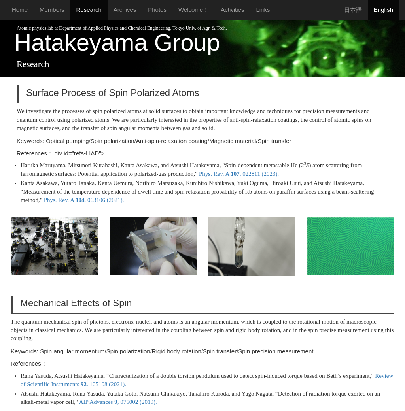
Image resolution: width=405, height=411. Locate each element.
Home (20, 9)
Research (89, 9)
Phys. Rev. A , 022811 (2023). (239, 174)
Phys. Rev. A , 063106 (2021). (84, 200)
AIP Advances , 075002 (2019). (118, 402)
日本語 (353, 9)
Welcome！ (193, 9)
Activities (232, 9)
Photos (157, 9)
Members (52, 9)
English (383, 9)
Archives (125, 9)
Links (263, 9)
